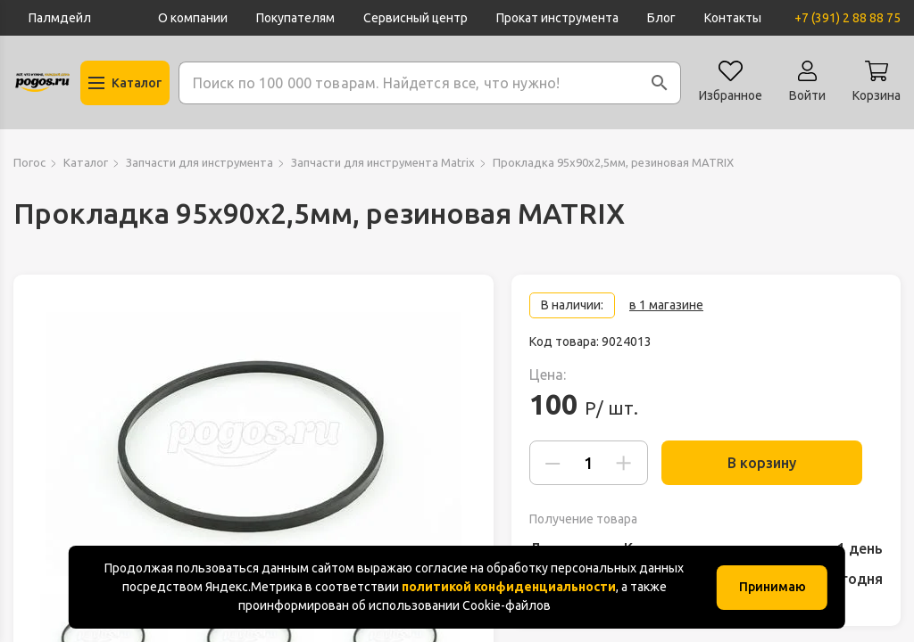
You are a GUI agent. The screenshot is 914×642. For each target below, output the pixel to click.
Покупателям (295, 18)
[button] (659, 83)
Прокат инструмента (557, 18)
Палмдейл (60, 18)
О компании (193, 18)
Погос (29, 162)
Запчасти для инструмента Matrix (383, 162)
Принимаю (772, 587)
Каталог (85, 162)
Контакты (732, 18)
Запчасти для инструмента (199, 162)
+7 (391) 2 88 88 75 (847, 18)
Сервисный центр (415, 18)
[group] (253, 444)
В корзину (772, 463)
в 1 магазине (666, 305)
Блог (661, 18)
